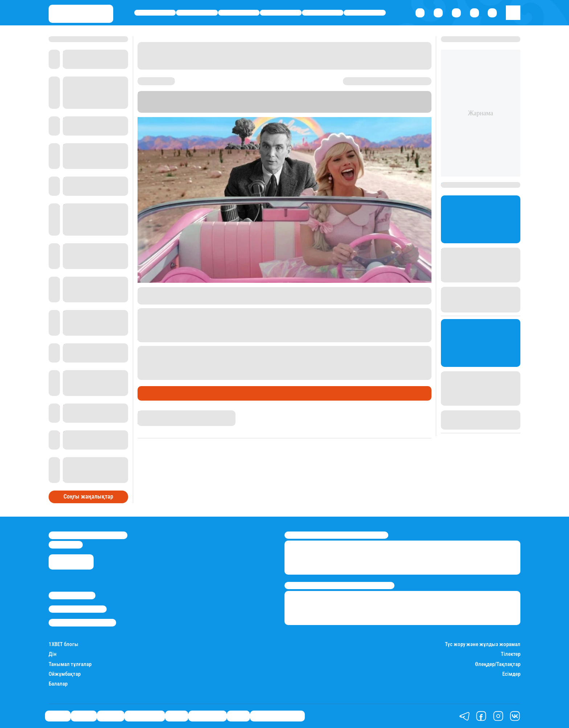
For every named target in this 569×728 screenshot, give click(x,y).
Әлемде (239, 13)
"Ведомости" (235, 109)
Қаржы (197, 13)
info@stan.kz (66, 544)
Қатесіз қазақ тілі (277, 716)
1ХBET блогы (63, 644)
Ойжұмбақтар (65, 674)
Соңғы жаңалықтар (88, 496)
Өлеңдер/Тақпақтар (497, 664)
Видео (238, 716)
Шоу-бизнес (365, 13)
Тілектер (510, 654)
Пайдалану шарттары (82, 622)
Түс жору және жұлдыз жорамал (482, 644)
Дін (53, 654)
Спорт (323, 13)
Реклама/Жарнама (78, 609)
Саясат (155, 13)
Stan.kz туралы (72, 595)
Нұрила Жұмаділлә (161, 413)
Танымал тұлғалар (70, 664)
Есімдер (511, 674)
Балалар (58, 684)
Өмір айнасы (281, 13)
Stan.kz (149, 109)
